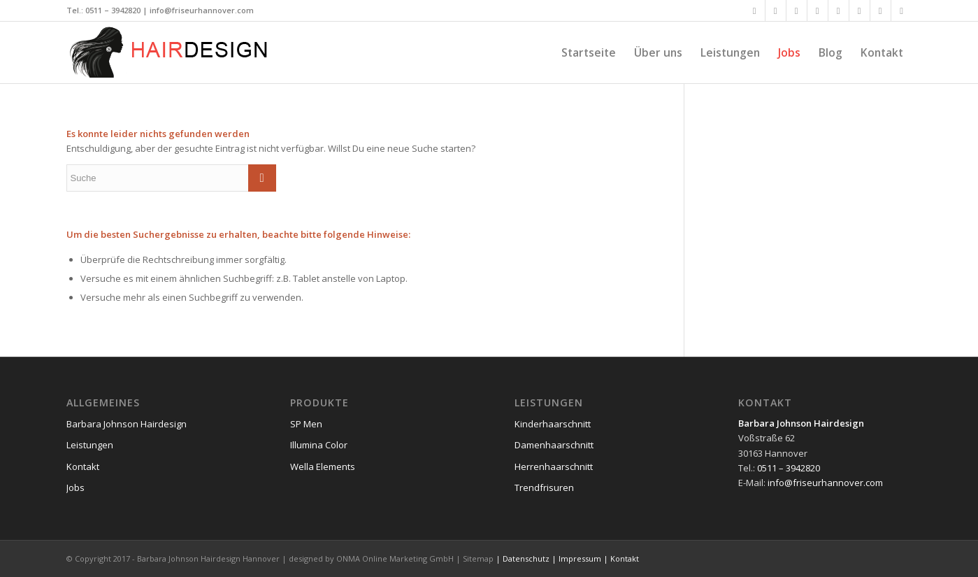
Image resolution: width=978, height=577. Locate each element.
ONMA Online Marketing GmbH (395, 558)
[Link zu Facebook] (755, 10)
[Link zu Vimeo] (859, 10)
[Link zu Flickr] (838, 10)
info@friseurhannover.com (202, 10)
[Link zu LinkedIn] (817, 10)
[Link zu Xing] (796, 10)
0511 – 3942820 (113, 10)
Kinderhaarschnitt (553, 424)
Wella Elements (322, 466)
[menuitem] (588, 52)
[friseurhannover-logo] (171, 52)
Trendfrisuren (544, 487)
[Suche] (171, 178)
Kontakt (82, 466)
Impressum (580, 558)
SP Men (306, 424)
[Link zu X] (775, 10)
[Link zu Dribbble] (880, 10)
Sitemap (478, 558)
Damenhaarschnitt (554, 445)
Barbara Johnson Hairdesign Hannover (208, 558)
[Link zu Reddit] (901, 10)
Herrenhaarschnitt (554, 466)
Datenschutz (526, 558)
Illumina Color (318, 445)
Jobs (75, 487)
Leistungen (89, 445)
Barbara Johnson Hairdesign (126, 424)
